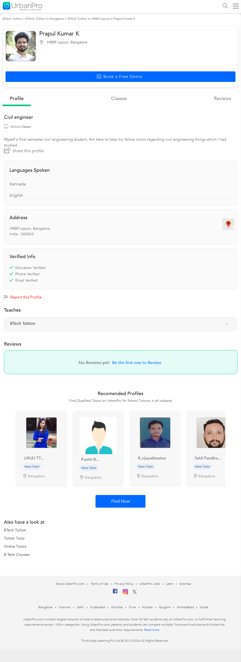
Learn (170, 584)
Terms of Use (100, 584)
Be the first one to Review (136, 363)
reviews (222, 98)
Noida (204, 607)
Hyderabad (97, 607)
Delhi (80, 607)
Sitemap (185, 584)
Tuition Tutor (14, 538)
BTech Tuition (15, 530)
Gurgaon (165, 607)
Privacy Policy (123, 584)
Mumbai (117, 607)
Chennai (64, 607)
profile (17, 98)
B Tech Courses (16, 554)
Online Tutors (15, 546)
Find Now (120, 501)
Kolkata (147, 607)
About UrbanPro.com (70, 584)
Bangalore (45, 607)
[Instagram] (125, 593)
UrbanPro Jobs (149, 584)
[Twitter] (134, 593)
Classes (119, 98)
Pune (132, 607)
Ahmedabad (185, 607)
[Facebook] (115, 593)
